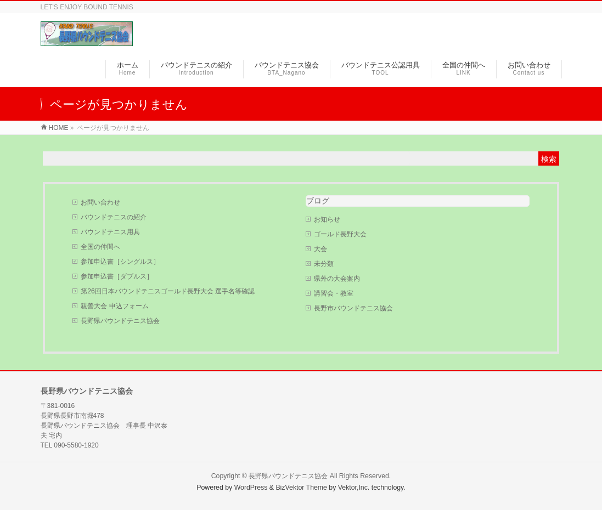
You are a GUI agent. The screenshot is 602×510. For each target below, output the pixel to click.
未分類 (324, 264)
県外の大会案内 (337, 278)
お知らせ (327, 219)
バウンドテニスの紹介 (114, 217)
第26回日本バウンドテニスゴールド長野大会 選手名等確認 (168, 291)
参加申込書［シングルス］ (120, 261)
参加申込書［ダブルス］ (117, 276)
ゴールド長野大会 (340, 234)
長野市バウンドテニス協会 (353, 308)
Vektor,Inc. (354, 487)
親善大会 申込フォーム (114, 306)
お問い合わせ (100, 202)
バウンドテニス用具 (110, 232)
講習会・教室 (333, 293)
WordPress (251, 487)
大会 (320, 249)
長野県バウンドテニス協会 (120, 321)
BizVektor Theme (301, 487)
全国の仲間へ (100, 247)
